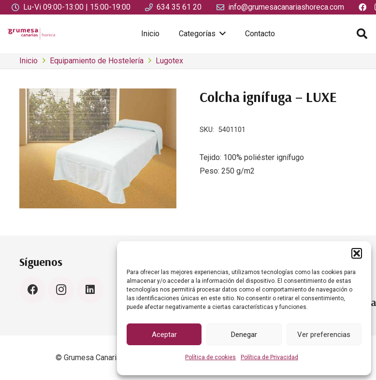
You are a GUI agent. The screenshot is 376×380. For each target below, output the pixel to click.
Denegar (244, 334)
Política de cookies (210, 357)
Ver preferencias (323, 334)
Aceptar (164, 334)
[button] (357, 253)
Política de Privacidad (269, 357)
